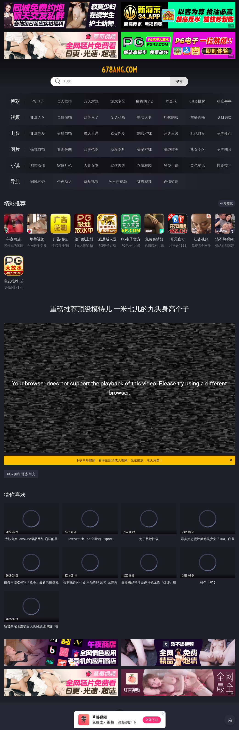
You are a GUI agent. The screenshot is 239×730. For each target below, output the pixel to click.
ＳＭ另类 (224, 117)
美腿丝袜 (144, 149)
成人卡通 (91, 133)
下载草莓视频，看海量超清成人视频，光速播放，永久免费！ (154, 460)
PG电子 (38, 101)
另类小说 (171, 165)
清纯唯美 (171, 149)
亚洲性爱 (37, 133)
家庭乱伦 (64, 165)
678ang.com (119, 69)
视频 (15, 117)
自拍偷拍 (64, 117)
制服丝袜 (144, 133)
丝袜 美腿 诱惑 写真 (21, 474)
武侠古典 (117, 165)
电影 (15, 133)
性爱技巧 (224, 165)
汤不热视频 (118, 181)
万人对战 (91, 101)
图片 (15, 149)
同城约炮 (37, 181)
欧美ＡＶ (91, 117)
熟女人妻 (144, 117)
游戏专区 (117, 101)
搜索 (179, 81)
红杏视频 (144, 181)
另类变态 (224, 133)
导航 (15, 181)
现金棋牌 (197, 101)
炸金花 (171, 101)
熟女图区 (197, 149)
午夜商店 (64, 181)
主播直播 (197, 117)
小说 (15, 165)
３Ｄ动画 (117, 117)
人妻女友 (91, 165)
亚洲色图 (64, 149)
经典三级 (171, 133)
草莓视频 (91, 181)
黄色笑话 (197, 165)
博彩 (15, 101)
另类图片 (224, 149)
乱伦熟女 (197, 133)
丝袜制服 (171, 117)
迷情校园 (144, 165)
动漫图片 (117, 149)
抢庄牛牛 (224, 101)
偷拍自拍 (64, 133)
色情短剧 (171, 181)
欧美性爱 (117, 133)
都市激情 (37, 165)
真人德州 (64, 101)
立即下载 (151, 720)
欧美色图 (91, 149)
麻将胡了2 (144, 101)
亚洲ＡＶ (37, 117)
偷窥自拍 (37, 149)
